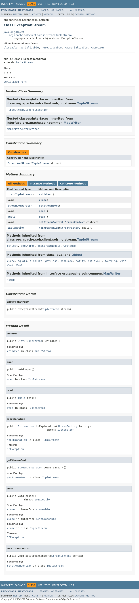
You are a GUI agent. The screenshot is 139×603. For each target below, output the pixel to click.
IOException (65, 429)
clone (11, 261)
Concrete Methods (73, 183)
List (11, 194)
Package (20, 4)
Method (48, 14)
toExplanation (49, 227)
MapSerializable (76, 47)
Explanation (16, 227)
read (42, 216)
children (45, 194)
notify (80, 261)
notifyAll (95, 261)
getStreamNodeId (49, 245)
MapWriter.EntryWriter (23, 129)
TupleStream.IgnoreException (27, 109)
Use (40, 4)
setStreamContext (51, 222)
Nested (17, 14)
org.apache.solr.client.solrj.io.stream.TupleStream (40, 35)
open (42, 211)
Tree (47, 4)
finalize (36, 261)
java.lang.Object (14, 32)
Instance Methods (42, 183)
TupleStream (24, 62)
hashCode (66, 261)
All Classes (77, 10)
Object (77, 254)
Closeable (10, 47)
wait (123, 261)
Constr (36, 14)
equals (22, 261)
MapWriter (97, 47)
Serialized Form (15, 81)
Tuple (11, 216)
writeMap (70, 245)
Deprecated (59, 4)
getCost (12, 245)
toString (111, 261)
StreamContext (75, 222)
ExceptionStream (19, 163)
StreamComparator (20, 205)
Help (72, 4)
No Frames (57, 10)
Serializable (29, 47)
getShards (28, 245)
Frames (44, 10)
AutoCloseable (52, 47)
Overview (7, 4)
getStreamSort (49, 205)
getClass (51, 261)
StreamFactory (70, 227)
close (43, 200)
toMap (11, 279)
